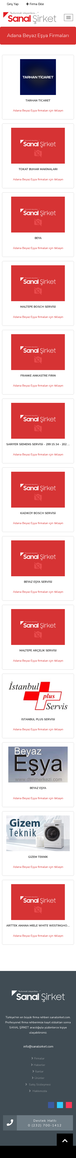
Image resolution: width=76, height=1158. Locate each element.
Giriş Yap (12, 4)
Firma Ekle (35, 4)
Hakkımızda (38, 1091)
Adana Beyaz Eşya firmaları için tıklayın (38, 110)
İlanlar (38, 1071)
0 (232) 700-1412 (45, 1125)
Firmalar (38, 1058)
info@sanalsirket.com (38, 1046)
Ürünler (38, 1078)
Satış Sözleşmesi (38, 1084)
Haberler (38, 1065)
